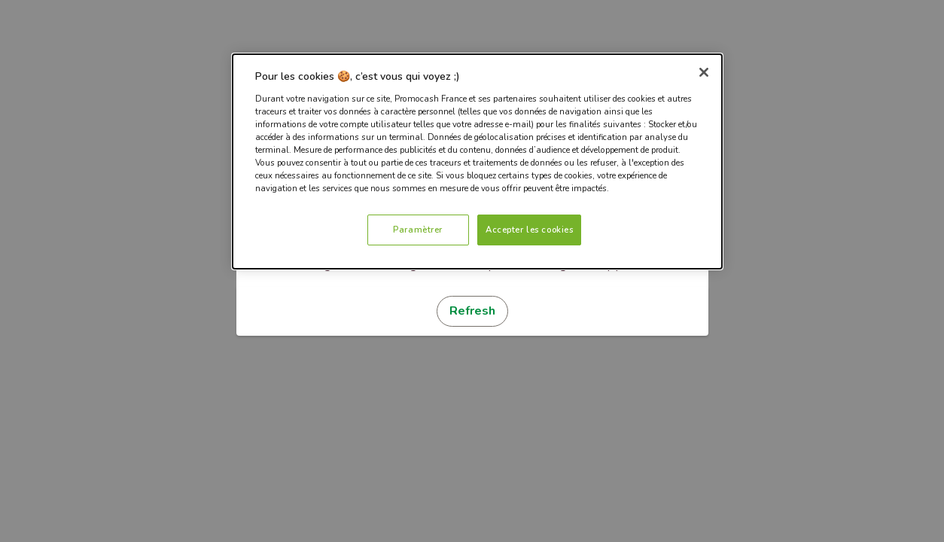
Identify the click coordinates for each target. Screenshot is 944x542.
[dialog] (477, 161)
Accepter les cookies (529, 230)
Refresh (472, 311)
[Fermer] (703, 72)
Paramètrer (418, 230)
